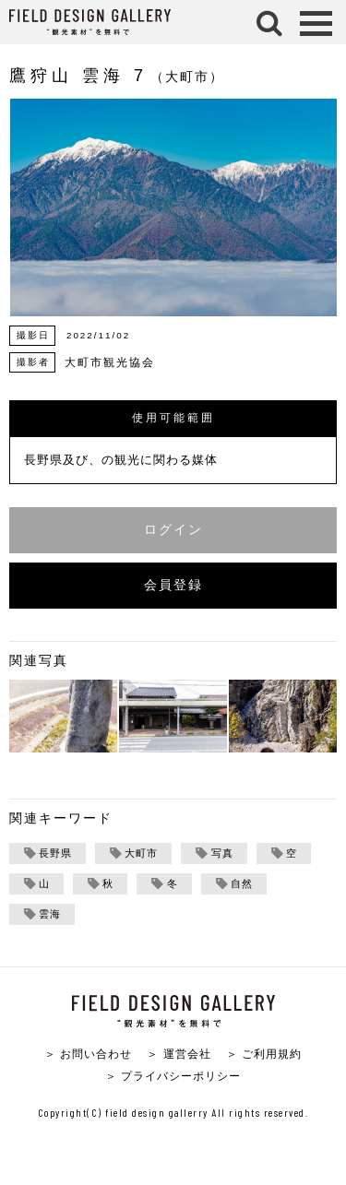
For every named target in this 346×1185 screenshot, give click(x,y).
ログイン (173, 530)
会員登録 (173, 585)
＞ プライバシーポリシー (173, 1076)
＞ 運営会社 (178, 1054)
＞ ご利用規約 (264, 1054)
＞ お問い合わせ (88, 1054)
